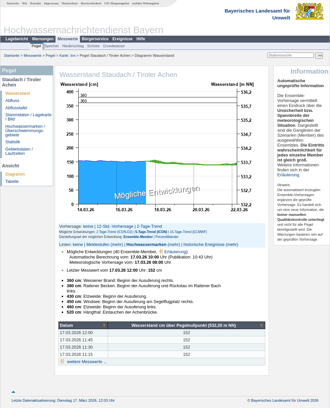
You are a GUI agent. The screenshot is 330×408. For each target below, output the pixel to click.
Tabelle (12, 181)
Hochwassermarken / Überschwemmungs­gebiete (25, 130)
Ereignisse (122, 39)
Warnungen (43, 39)
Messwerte (67, 39)
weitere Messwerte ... (86, 361)
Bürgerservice (95, 39)
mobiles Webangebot (145, 3)
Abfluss (12, 100)
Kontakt (35, 3)
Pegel (36, 46)
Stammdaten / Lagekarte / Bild (28, 116)
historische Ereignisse (203, 244)
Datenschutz (70, 3)
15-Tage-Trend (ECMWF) (188, 232)
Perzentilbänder (167, 237)
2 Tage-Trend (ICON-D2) (114, 232)
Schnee (93, 46)
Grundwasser (114, 46)
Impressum (51, 3)
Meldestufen (97, 244)
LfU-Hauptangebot (116, 3)
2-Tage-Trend (149, 226)
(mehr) (117, 244)
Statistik (12, 141)
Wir (24, 3)
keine (88, 226)
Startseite (13, 3)
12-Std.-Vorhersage (115, 226)
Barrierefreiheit (91, 3)
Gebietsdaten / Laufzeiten (19, 151)
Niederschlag (73, 46)
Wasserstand (17, 93)
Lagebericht (17, 39)
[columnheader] (83, 325)
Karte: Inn (67, 55)
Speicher (51, 46)
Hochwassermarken (146, 244)
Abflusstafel (16, 107)
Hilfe (140, 39)
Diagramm (15, 174)
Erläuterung (172, 251)
